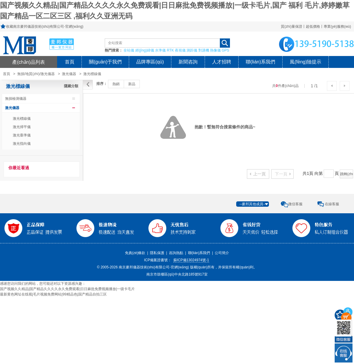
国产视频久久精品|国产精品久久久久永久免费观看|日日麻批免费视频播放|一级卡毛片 (67, 289)
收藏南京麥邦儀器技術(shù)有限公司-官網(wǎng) (44, 26)
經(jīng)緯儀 (144, 50)
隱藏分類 (71, 86)
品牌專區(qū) (150, 61)
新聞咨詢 (188, 61)
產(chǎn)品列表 (28, 62)
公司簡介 (222, 253)
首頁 (69, 61)
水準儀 (160, 50)
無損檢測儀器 (15, 99)
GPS (225, 50)
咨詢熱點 (176, 253)
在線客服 (332, 204)
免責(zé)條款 (135, 253)
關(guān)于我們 (105, 61)
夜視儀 (180, 50)
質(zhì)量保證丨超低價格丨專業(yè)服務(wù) (316, 26)
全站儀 (128, 50)
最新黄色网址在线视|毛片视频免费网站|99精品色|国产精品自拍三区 (53, 294)
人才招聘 (221, 61)
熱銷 (116, 84)
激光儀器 (69, 74)
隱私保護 (157, 253)
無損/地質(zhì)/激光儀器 (36, 74)
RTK (170, 50)
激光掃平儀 (22, 127)
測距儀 (192, 50)
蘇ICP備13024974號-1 (191, 260)
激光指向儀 (22, 143)
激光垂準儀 (22, 135)
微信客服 (295, 204)
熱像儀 (215, 50)
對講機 (203, 50)
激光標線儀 (92, 74)
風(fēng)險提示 (305, 61)
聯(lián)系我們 (260, 61)
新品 (131, 84)
